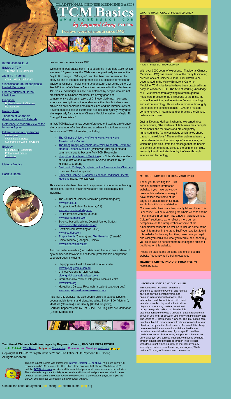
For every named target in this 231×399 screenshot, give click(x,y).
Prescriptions (10, 111)
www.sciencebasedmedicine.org (78, 225)
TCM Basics (29, 348)
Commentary (59, 348)
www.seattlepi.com (70, 232)
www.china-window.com (73, 244)
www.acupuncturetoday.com (75, 210)
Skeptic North (67, 236)
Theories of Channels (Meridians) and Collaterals (19, 117)
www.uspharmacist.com (73, 217)
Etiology (7, 146)
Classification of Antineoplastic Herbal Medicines (22, 85)
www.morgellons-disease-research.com (82, 290)
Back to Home (11, 174)
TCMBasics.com (43, 369)
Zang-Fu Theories (13, 75)
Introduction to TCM (15, 63)
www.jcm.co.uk (67, 202)
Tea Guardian (101, 236)
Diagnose (8, 100)
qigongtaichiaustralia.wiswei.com (78, 275)
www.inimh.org (67, 283)
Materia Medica (12, 164)
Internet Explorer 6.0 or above (85, 363)
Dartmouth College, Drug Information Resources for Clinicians (96, 167)
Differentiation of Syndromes (20, 132)
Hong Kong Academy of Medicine (79, 156)
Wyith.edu (103, 348)
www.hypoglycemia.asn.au (74, 268)
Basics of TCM (11, 67)
